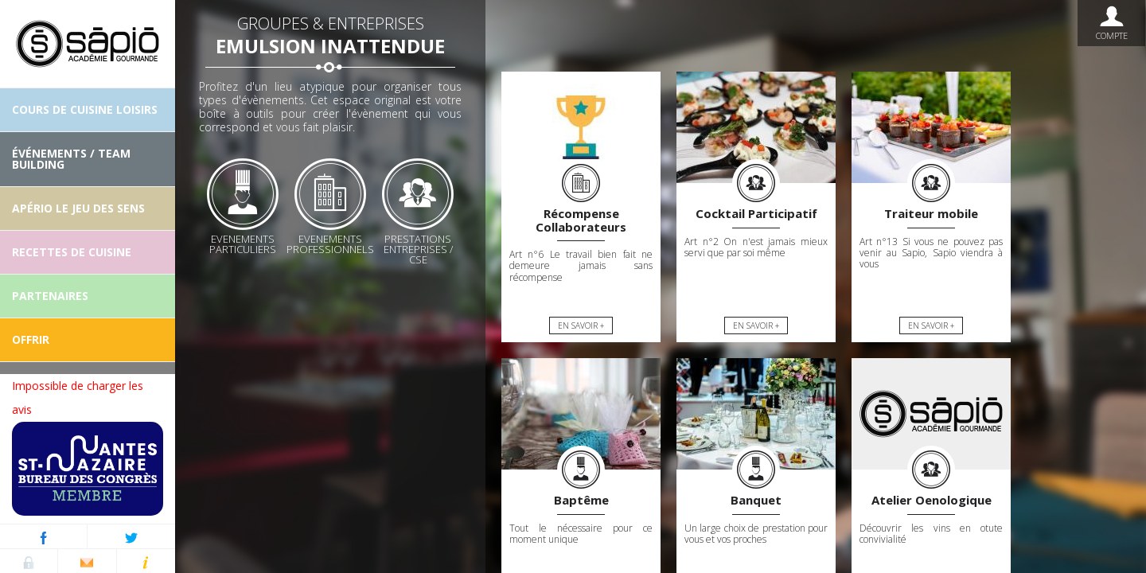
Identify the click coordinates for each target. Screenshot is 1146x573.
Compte (1111, 22)
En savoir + (581, 325)
